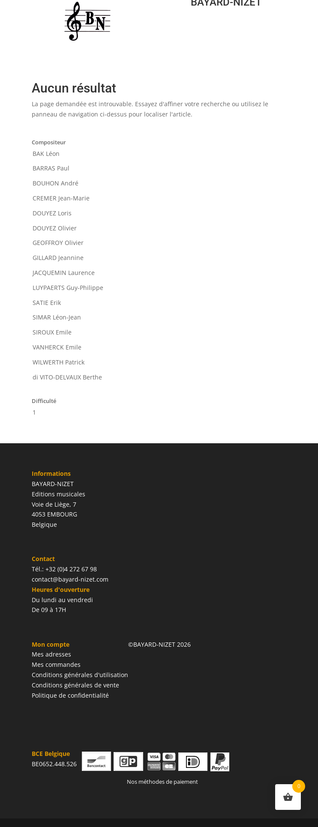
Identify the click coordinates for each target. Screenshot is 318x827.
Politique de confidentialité (70, 695)
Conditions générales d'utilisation (80, 675)
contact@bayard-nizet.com (70, 579)
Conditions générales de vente (75, 685)
